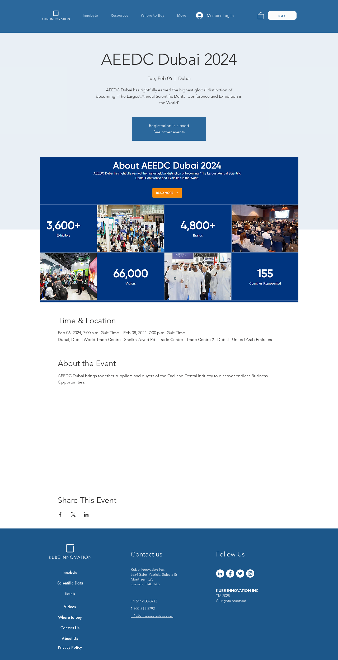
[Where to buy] (70, 617)
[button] (90, 15)
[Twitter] (240, 573)
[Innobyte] (69, 572)
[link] (261, 15)
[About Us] (69, 638)
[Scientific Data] (70, 583)
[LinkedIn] (220, 573)
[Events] (69, 593)
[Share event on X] (73, 514)
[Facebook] (230, 573)
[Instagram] (250, 573)
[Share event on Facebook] (60, 514)
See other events (169, 131)
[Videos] (69, 606)
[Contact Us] (69, 627)
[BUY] (282, 15)
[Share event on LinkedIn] (86, 514)
